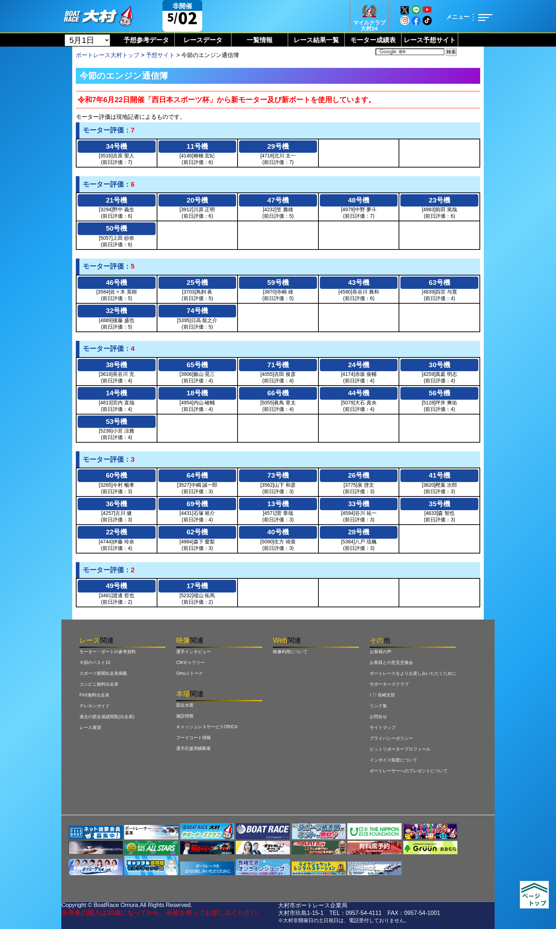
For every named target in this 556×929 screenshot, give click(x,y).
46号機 (116, 282)
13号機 (277, 504)
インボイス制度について (393, 760)
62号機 (197, 532)
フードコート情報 (193, 737)
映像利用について (290, 651)
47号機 (277, 200)
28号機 (358, 532)
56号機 (439, 393)
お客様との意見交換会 (391, 662)
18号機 (197, 393)
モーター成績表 (373, 40)
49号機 (116, 586)
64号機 (197, 475)
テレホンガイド (94, 705)
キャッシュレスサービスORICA (207, 726)
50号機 (116, 228)
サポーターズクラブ (389, 684)
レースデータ (202, 40)
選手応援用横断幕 (193, 748)
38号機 (116, 365)
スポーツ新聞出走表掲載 (103, 673)
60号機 (116, 475)
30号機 (439, 365)
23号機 (439, 200)
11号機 (197, 146)
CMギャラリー (190, 662)
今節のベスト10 (94, 662)
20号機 (197, 200)
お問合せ (378, 716)
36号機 (116, 504)
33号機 (358, 504)
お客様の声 (380, 651)
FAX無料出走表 (94, 695)
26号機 (358, 475)
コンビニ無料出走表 (98, 684)
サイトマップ (383, 727)
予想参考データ (146, 40)
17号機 (197, 586)
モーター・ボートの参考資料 (107, 651)
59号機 (277, 282)
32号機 (116, 310)
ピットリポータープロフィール (400, 749)
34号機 (116, 146)
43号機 (358, 282)
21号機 (116, 200)
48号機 (358, 200)
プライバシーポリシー (391, 738)
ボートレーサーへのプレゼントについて (409, 770)
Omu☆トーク (189, 673)
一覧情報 (260, 40)
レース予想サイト (430, 40)
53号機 (116, 421)
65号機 (197, 365)
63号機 (439, 282)
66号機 (277, 393)
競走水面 (185, 705)
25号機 (197, 282)
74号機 (197, 310)
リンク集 (378, 705)
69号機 (197, 504)
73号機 (277, 475)
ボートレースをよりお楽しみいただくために (413, 673)
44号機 (358, 393)
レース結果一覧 (316, 40)
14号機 (116, 393)
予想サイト (160, 55)
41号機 (439, 475)
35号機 (439, 504)
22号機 (116, 532)
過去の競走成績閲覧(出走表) (106, 716)
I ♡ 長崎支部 (382, 695)
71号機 (277, 365)
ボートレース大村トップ (107, 55)
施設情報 (185, 716)
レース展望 (90, 727)
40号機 (277, 532)
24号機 (358, 365)
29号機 (277, 146)
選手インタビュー (193, 651)
